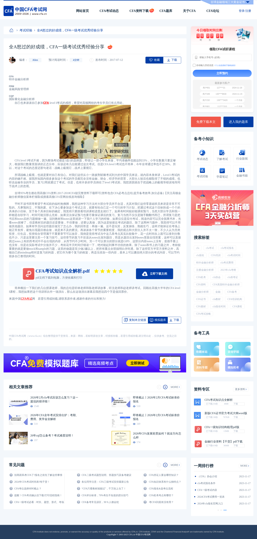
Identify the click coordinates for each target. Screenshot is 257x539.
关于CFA (189, 11)
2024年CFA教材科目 (208, 476)
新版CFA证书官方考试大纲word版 (226, 413)
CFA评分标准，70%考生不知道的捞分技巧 (105, 495)
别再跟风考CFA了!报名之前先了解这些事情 (38, 475)
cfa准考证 (232, 277)
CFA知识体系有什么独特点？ (165, 481)
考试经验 (24, 30)
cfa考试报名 (227, 248)
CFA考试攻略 (203, 313)
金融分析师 (202, 292)
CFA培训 (216, 255)
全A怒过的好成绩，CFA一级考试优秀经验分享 (68, 30)
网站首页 (82, 11)
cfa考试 (210, 248)
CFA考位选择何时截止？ (27, 488)
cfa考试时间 (233, 255)
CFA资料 (201, 284)
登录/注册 (245, 10)
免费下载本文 (206, 122)
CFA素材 (201, 306)
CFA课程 (237, 306)
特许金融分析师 (205, 262)
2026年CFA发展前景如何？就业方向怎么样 (157, 435)
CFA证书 (201, 299)
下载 (236, 404)
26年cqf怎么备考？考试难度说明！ (52, 435)
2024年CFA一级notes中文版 (212, 483)
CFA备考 (232, 292)
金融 (217, 292)
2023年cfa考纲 (228, 270)
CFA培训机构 (234, 299)
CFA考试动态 (109, 11)
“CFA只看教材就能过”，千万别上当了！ (104, 488)
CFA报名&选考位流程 (161, 488)
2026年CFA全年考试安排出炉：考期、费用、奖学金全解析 (54, 417)
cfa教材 (217, 299)
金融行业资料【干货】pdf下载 (224, 441)
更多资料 (241, 389)
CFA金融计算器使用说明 (211, 496)
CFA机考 (201, 277)
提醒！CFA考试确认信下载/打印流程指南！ (38, 495)
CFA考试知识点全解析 (219, 399)
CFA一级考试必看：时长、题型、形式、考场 (39, 502)
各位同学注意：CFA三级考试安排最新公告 (105, 481)
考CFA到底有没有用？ (161, 502)
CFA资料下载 (139, 11)
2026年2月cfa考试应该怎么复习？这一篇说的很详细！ (54, 399)
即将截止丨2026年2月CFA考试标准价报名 (156, 399)
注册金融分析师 (205, 270)
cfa (197, 248)
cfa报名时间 (219, 306)
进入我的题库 (238, 122)
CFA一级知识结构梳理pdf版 (222, 427)
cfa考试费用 (226, 262)
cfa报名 (200, 255)
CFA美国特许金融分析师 (226, 284)
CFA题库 (165, 11)
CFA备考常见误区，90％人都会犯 (100, 502)
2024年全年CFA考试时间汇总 (213, 503)
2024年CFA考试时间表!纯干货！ (32, 481)
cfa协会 (217, 277)
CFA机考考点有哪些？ (161, 495)
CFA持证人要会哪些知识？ (164, 475)
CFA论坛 (212, 11)
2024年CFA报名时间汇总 (211, 490)
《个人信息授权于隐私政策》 (225, 65)
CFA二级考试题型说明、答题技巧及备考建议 (106, 475)
